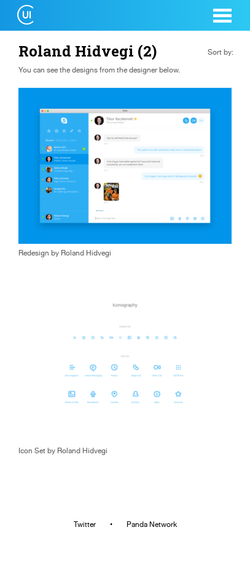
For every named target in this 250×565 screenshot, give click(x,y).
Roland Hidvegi (86, 253)
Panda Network (152, 524)
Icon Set (31, 450)
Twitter (85, 524)
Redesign (33, 253)
